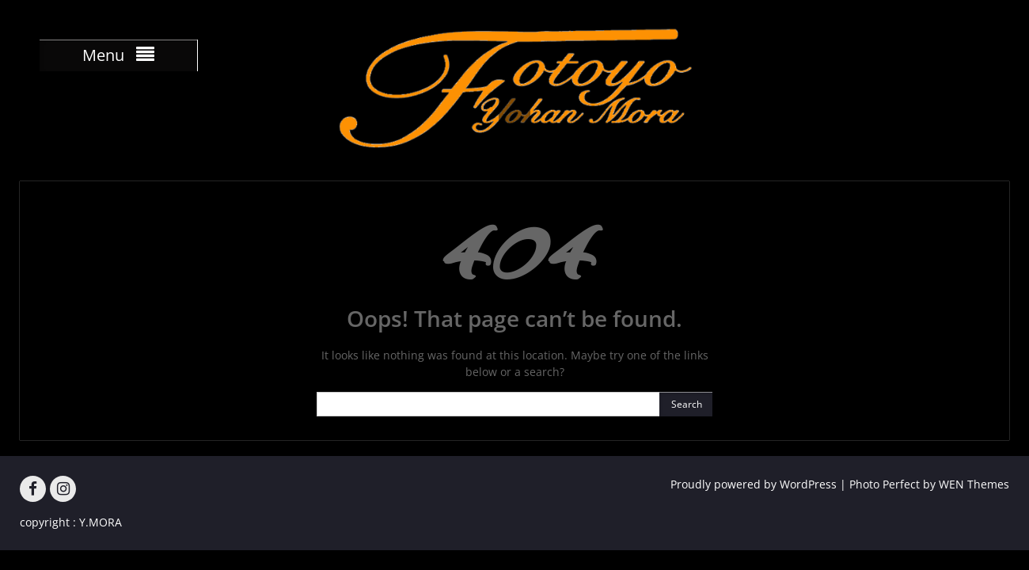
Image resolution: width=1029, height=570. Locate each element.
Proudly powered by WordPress (753, 484)
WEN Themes (974, 484)
